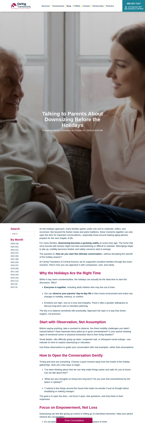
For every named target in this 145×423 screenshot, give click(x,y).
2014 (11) (14, 281)
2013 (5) (14, 284)
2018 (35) (14, 268)
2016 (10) (14, 275)
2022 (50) (14, 256)
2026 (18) (14, 244)
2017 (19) (14, 272)
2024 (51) (14, 250)
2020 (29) (14, 262)
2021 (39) (14, 259)
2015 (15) (14, 278)
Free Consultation (74, 420)
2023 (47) (14, 253)
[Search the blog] (23, 233)
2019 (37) (14, 265)
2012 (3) (14, 287)
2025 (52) (14, 247)
